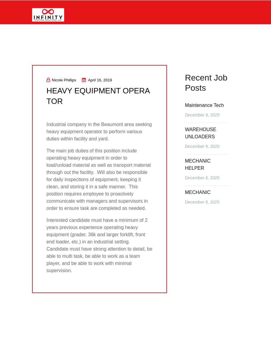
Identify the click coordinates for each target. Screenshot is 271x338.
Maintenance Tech (204, 105)
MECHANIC (197, 192)
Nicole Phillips (61, 80)
